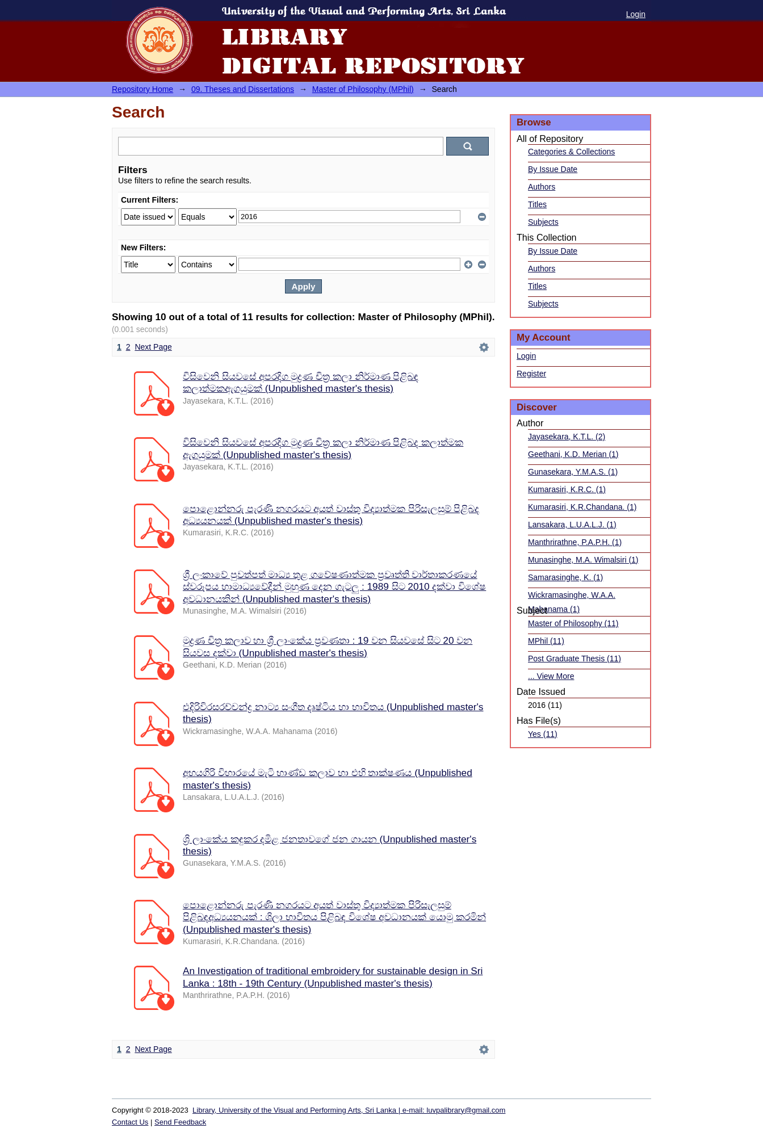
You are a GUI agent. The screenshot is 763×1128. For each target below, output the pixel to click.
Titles (537, 204)
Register (531, 373)
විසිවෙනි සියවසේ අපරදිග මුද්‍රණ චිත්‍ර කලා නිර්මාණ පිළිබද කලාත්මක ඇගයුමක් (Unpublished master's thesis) (323, 448)
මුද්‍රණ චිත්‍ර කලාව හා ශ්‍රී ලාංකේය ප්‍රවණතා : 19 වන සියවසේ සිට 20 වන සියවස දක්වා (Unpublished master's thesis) (327, 646)
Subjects (543, 222)
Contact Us (130, 1122)
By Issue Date (552, 169)
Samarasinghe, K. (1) (565, 577)
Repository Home (142, 89)
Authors (541, 186)
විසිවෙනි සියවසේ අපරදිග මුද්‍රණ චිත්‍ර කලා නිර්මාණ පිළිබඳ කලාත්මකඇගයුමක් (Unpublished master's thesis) (301, 382)
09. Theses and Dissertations (242, 89)
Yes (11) (542, 734)
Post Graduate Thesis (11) (574, 658)
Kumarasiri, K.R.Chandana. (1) (582, 506)
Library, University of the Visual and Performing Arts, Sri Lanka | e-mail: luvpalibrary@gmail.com (348, 1110)
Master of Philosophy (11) (573, 623)
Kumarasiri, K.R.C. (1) (567, 489)
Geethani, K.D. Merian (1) (573, 454)
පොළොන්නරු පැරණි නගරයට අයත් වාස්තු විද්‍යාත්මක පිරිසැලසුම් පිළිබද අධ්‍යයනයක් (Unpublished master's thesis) (331, 514)
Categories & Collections (571, 151)
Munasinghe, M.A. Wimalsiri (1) (583, 559)
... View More (551, 676)
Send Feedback (180, 1122)
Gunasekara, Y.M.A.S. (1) (573, 471)
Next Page (153, 346)
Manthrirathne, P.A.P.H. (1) (575, 542)
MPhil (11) (546, 640)
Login (635, 14)
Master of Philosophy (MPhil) (363, 89)
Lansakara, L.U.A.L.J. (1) (572, 524)
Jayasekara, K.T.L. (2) (566, 436)
